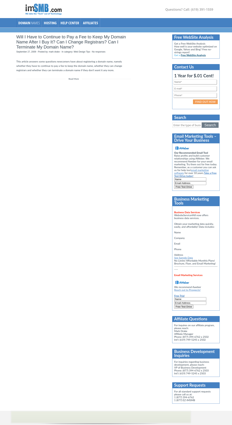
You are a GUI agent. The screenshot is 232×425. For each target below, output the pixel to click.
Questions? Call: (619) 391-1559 (189, 9)
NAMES (29, 22)
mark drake (54, 52)
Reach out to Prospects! (187, 289)
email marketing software (191, 171)
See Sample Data (183, 257)
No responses (98, 52)
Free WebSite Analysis (193, 55)
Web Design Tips (82, 52)
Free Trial (179, 295)
